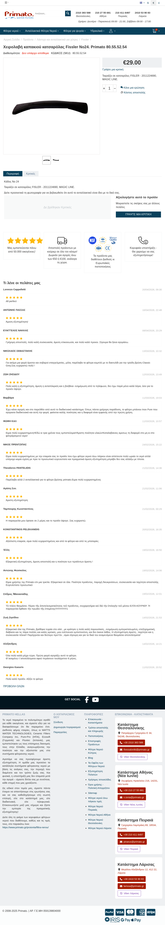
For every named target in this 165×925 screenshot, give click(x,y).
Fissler (85, 39)
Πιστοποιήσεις (95, 736)
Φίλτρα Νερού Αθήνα (99, 814)
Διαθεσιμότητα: (11, 53)
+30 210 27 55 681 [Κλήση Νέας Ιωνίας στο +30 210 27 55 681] (132, 790)
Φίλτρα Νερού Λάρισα (100, 828)
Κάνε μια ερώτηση (132, 87)
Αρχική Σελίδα (12, 39)
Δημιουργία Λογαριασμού (67, 727)
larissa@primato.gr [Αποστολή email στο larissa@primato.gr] (132, 886)
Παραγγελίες (60, 732)
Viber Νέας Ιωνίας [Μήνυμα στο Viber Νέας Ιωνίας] (131, 804)
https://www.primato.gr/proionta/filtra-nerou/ (25, 827)
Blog (90, 757)
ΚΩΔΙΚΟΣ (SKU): (61, 53)
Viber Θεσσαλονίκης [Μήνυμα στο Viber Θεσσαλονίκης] (132, 756)
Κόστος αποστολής (135, 92)
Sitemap (92, 793)
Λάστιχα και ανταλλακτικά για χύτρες (57, 39)
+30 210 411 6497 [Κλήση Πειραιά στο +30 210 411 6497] (131, 834)
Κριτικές (30, 173)
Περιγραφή (13, 173)
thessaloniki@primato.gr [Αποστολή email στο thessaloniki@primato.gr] (135, 749)
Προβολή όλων (13, 686)
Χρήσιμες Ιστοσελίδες (99, 779)
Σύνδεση (58, 722)
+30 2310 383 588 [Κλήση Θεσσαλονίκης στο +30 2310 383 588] (131, 742)
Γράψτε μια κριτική (112, 69)
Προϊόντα (28, 39)
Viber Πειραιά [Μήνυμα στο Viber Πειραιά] (129, 849)
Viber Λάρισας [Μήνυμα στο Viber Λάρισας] (129, 893)
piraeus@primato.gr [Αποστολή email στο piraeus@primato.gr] (132, 841)
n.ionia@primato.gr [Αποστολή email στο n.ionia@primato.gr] (132, 797)
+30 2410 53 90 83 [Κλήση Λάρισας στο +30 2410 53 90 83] (132, 879)
